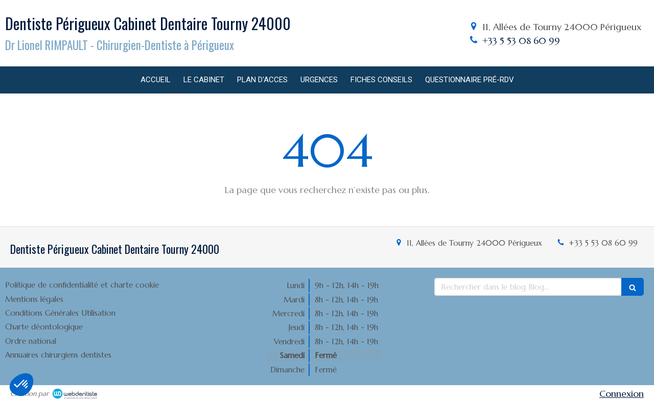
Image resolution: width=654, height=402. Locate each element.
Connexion (621, 393)
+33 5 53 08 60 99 (521, 40)
